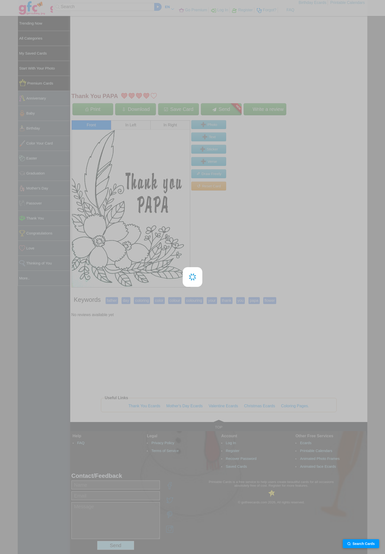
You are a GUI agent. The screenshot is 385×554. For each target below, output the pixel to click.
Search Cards (361, 544)
